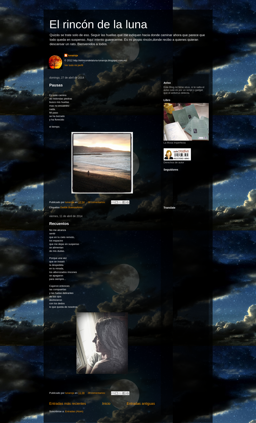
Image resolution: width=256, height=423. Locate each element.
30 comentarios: (97, 202)
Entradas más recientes (67, 404)
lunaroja (73, 55)
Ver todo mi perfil (73, 65)
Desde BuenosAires (71, 207)
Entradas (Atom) (74, 411)
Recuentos (59, 223)
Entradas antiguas (141, 404)
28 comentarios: (97, 392)
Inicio (106, 404)
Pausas (56, 85)
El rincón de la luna (98, 24)
